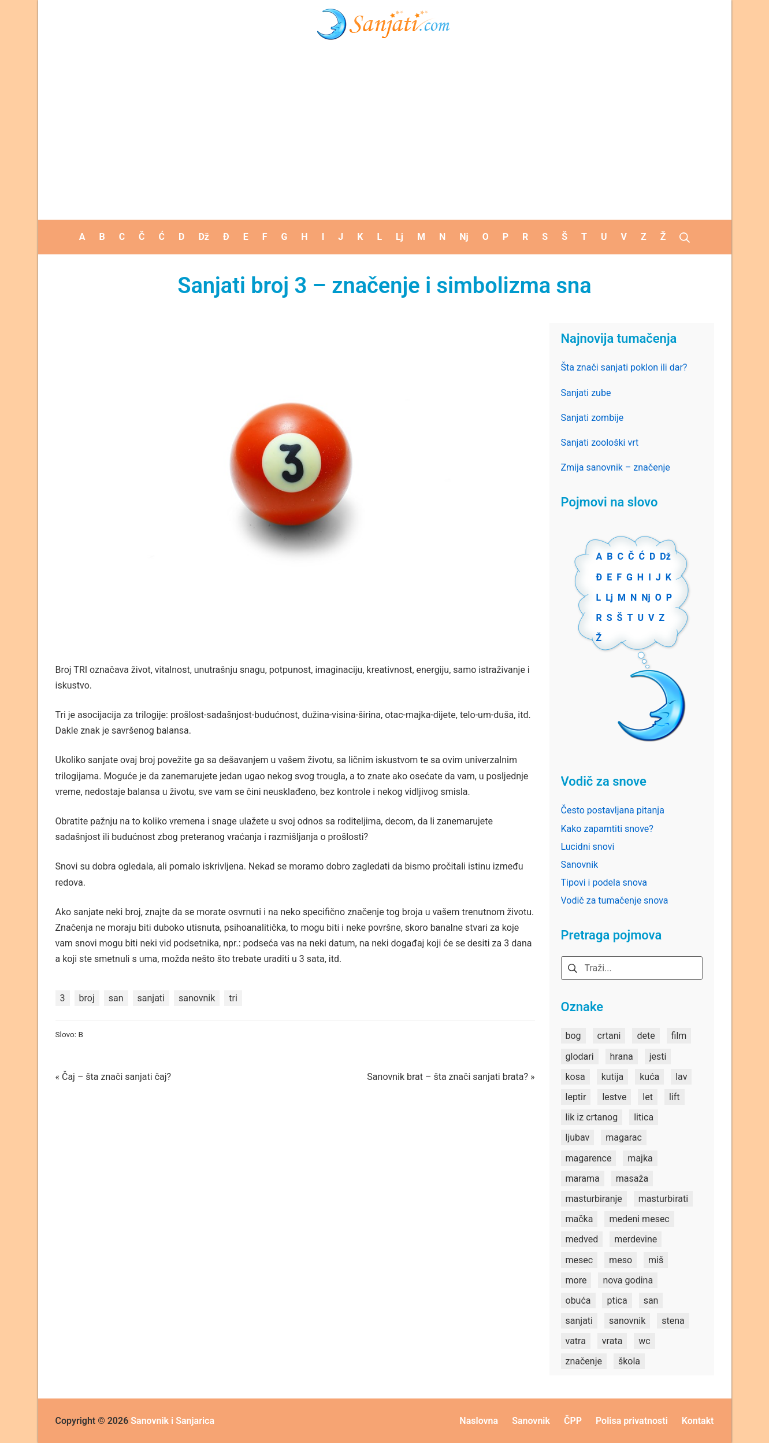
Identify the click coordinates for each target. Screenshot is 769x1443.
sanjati (151, 998)
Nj (645, 597)
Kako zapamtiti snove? (607, 828)
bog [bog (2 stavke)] (573, 1035)
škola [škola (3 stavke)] (629, 1361)
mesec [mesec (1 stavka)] (579, 1260)
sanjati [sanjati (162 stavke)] (579, 1320)
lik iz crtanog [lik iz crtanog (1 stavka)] (592, 1117)
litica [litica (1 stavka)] (643, 1117)
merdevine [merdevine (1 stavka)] (635, 1239)
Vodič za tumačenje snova (614, 900)
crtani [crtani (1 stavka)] (609, 1035)
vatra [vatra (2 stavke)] (576, 1340)
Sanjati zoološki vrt (600, 442)
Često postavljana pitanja (612, 810)
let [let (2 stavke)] (647, 1097)
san (116, 998)
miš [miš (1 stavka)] (655, 1260)
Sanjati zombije (592, 417)
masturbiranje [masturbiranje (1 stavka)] (594, 1198)
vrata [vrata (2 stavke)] (612, 1340)
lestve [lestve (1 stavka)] (614, 1097)
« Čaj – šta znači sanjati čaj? (113, 1076)
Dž (665, 556)
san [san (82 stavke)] (651, 1300)
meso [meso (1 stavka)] (620, 1260)
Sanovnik (580, 864)
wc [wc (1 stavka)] (644, 1340)
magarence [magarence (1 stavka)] (589, 1158)
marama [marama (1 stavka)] (583, 1178)
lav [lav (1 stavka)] (681, 1076)
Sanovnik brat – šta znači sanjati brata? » (450, 1076)
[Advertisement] (384, 133)
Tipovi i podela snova (604, 882)
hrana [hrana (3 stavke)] (621, 1056)
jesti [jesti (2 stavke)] (658, 1056)
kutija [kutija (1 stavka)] (612, 1076)
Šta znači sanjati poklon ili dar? (624, 367)
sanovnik (197, 998)
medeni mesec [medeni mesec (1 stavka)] (639, 1218)
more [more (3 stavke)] (576, 1280)
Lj (609, 597)
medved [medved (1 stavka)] (582, 1239)
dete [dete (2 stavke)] (646, 1035)
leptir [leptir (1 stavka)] (576, 1097)
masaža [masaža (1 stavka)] (632, 1178)
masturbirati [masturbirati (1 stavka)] (663, 1198)
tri (233, 998)
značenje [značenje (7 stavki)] (584, 1361)
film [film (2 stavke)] (679, 1035)
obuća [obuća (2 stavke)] (578, 1300)
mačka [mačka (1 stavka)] (579, 1218)
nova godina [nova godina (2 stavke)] (628, 1280)
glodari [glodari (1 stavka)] (580, 1056)
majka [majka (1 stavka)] (639, 1158)
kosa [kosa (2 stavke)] (575, 1076)
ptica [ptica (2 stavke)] (617, 1300)
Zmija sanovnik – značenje (615, 467)
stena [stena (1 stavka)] (673, 1320)
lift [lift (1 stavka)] (674, 1097)
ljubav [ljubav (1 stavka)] (578, 1137)
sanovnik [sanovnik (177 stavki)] (627, 1320)
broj (87, 998)
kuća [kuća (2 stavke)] (649, 1076)
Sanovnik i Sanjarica (172, 1420)
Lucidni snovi (588, 846)
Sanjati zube (586, 392)
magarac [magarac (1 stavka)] (623, 1137)
